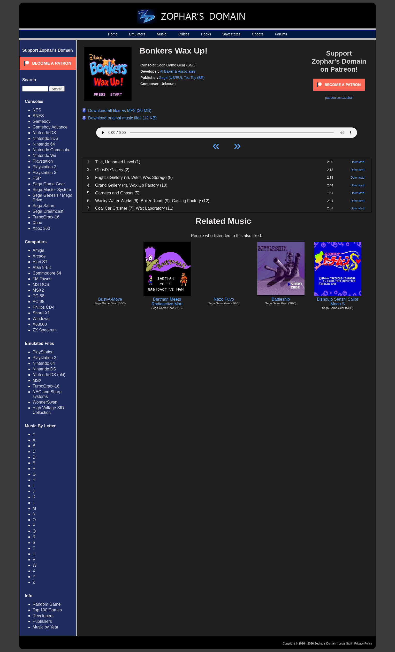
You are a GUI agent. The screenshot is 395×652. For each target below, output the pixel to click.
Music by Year (45, 627)
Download (357, 162)
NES (37, 110)
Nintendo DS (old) (49, 375)
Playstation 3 (44, 172)
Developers (43, 615)
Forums (281, 34)
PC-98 (38, 301)
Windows (41, 318)
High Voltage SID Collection (48, 410)
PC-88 (38, 296)
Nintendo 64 (44, 144)
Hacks (206, 34)
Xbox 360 (41, 228)
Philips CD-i (43, 307)
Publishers (42, 621)
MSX (37, 380)
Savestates (231, 34)
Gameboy (41, 121)
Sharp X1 (41, 313)
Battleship (281, 299)
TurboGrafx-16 (46, 217)
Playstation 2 (44, 167)
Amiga (38, 250)
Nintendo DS (44, 133)
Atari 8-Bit (42, 267)
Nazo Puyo (224, 299)
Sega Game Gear (49, 184)
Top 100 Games (47, 610)
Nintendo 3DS (45, 138)
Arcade (39, 256)
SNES (38, 115)
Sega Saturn (44, 205)
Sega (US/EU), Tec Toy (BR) (181, 77)
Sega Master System (52, 189)
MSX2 (38, 290)
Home (112, 34)
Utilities (183, 34)
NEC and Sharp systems (47, 394)
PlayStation (43, 352)
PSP (37, 178)
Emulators (137, 34)
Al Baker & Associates (177, 71)
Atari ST (40, 262)
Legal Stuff (345, 643)
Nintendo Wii (44, 155)
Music (161, 34)
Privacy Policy (363, 643)
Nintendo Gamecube (52, 150)
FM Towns (42, 279)
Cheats (257, 34)
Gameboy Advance (50, 127)
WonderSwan (45, 402)
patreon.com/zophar (339, 98)
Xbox (37, 223)
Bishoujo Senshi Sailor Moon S (337, 301)
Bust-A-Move (110, 299)
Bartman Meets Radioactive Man (166, 301)
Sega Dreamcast (48, 211)
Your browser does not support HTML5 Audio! (226, 131)
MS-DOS (41, 284)
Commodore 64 (47, 273)
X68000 (40, 324)
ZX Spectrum (45, 330)
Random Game (47, 604)
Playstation (43, 161)
